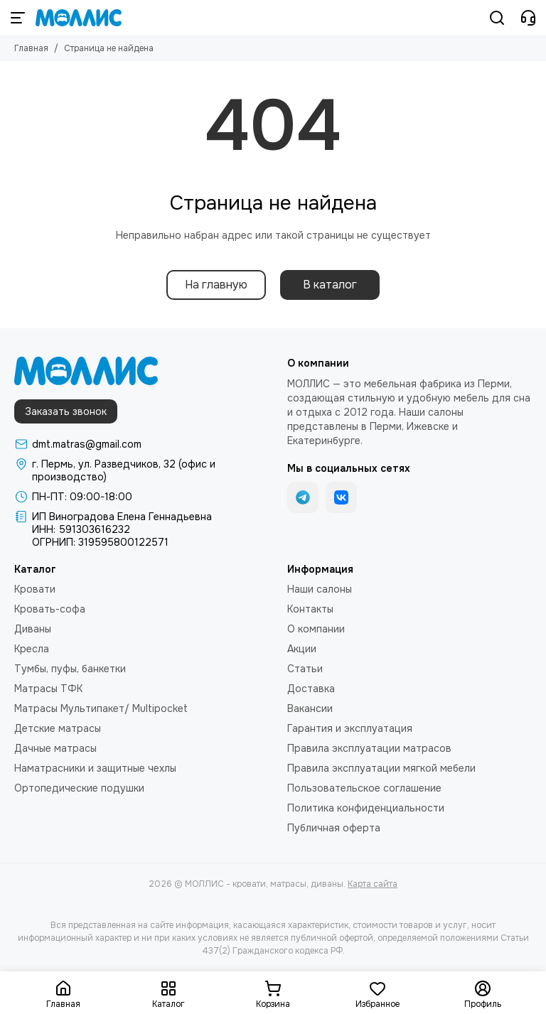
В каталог (330, 284)
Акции (301, 648)
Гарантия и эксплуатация (349, 728)
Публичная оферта (333, 827)
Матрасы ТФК (48, 688)
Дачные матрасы (55, 748)
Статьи (305, 668)
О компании (316, 628)
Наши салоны (319, 589)
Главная (31, 48)
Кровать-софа (49, 609)
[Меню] (18, 18)
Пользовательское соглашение (364, 788)
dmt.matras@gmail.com (86, 444)
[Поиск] (497, 18)
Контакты (310, 609)
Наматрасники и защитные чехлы (95, 768)
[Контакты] (528, 18)
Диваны (32, 628)
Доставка (311, 688)
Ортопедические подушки (79, 788)
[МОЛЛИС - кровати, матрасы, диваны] (79, 17)
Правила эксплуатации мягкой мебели (381, 768)
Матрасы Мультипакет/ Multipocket (101, 708)
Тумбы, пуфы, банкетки (70, 668)
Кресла (31, 648)
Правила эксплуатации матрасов (369, 748)
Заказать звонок (66, 411)
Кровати (34, 589)
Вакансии (310, 708)
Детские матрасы (57, 728)
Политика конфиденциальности (365, 808)
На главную (216, 284)
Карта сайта (372, 884)
